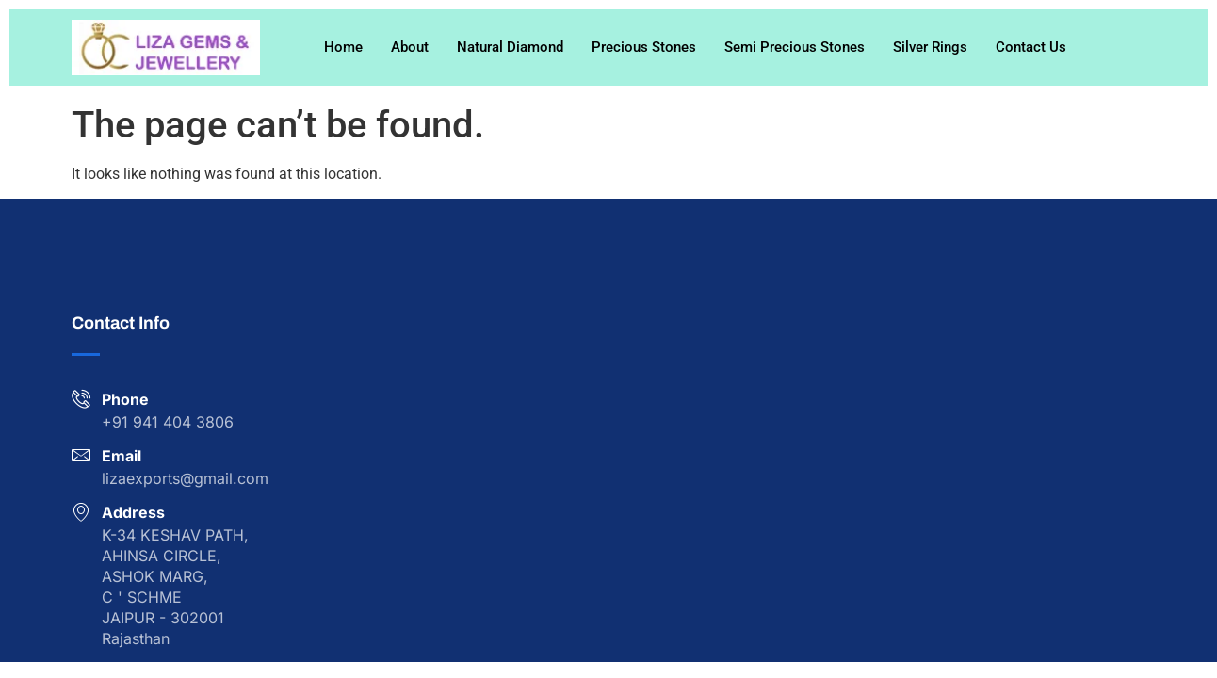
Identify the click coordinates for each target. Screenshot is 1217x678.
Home (343, 47)
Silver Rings (930, 47)
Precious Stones (644, 47)
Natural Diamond (510, 47)
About (410, 47)
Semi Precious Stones (794, 47)
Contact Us (1031, 47)
